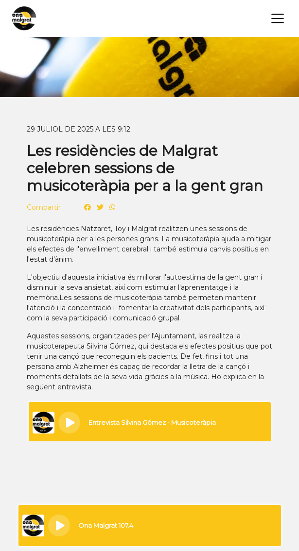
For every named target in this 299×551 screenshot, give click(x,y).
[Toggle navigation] (277, 18)
